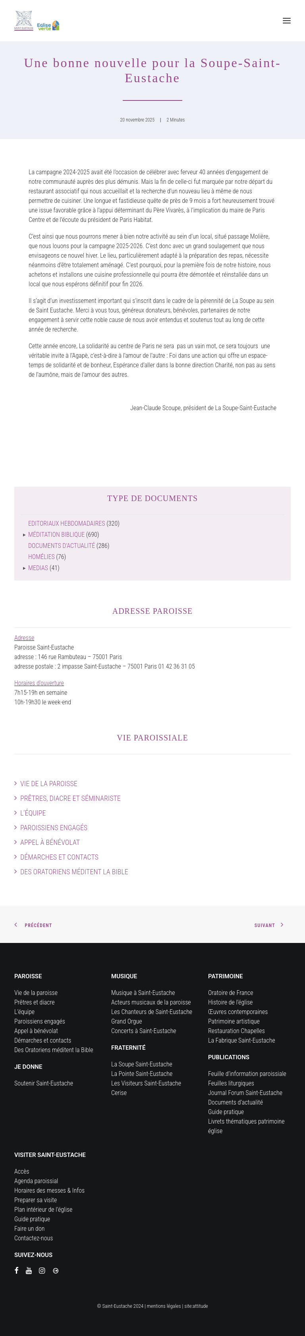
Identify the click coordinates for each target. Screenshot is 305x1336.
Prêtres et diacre (34, 1002)
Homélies (41, 557)
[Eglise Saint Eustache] (37, 21)
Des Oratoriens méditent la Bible (74, 872)
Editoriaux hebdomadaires (66, 523)
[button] (286, 20)
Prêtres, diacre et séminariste (70, 798)
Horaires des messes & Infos (49, 1190)
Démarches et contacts (59, 857)
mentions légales (164, 1306)
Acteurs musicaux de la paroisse (151, 1002)
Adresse (24, 638)
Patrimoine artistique (234, 1021)
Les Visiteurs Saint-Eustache (146, 1083)
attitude (200, 1306)
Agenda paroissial (36, 1181)
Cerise (119, 1093)
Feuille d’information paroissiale (247, 1074)
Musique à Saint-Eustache (143, 993)
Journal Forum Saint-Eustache (245, 1093)
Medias (38, 568)
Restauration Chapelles (236, 1031)
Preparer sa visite (35, 1200)
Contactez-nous (33, 1238)
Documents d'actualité (61, 545)
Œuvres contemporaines (238, 1012)
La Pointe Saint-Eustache (141, 1074)
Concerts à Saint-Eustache (143, 1031)
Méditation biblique (56, 534)
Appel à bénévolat (50, 842)
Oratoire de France (230, 993)
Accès (21, 1171)
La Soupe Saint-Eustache (141, 1064)
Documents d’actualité (235, 1102)
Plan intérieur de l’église (43, 1209)
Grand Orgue (126, 1021)
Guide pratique (226, 1112)
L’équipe (33, 813)
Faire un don (29, 1228)
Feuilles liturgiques (231, 1083)
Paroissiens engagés (53, 827)
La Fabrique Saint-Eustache (241, 1040)
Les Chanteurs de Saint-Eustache (151, 1012)
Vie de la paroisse (48, 783)
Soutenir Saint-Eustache (43, 1083)
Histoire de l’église (230, 1002)
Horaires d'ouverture (39, 683)
